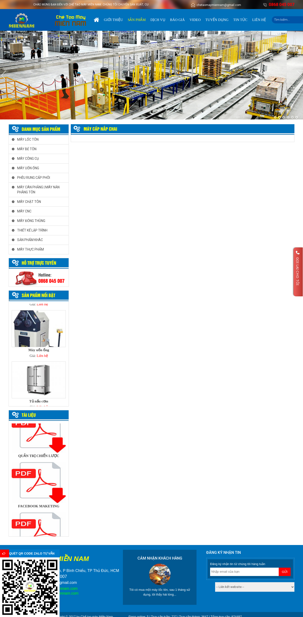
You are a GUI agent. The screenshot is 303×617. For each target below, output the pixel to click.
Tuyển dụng (216, 20)
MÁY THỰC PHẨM (30, 249)
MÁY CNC (24, 211)
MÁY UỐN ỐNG (28, 168)
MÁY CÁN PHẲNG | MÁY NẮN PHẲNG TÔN (38, 189)
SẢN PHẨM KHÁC (30, 240)
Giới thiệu (113, 20)
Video (195, 20)
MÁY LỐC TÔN (28, 139)
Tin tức (240, 20)
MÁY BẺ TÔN (26, 149)
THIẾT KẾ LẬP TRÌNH (32, 230)
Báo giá (177, 20)
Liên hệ (259, 20)
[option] (38, 335)
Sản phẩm (137, 20)
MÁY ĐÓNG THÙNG (31, 221)
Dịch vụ (158, 20)
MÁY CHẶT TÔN (29, 202)
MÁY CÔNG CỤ (28, 158)
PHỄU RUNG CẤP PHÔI (33, 178)
